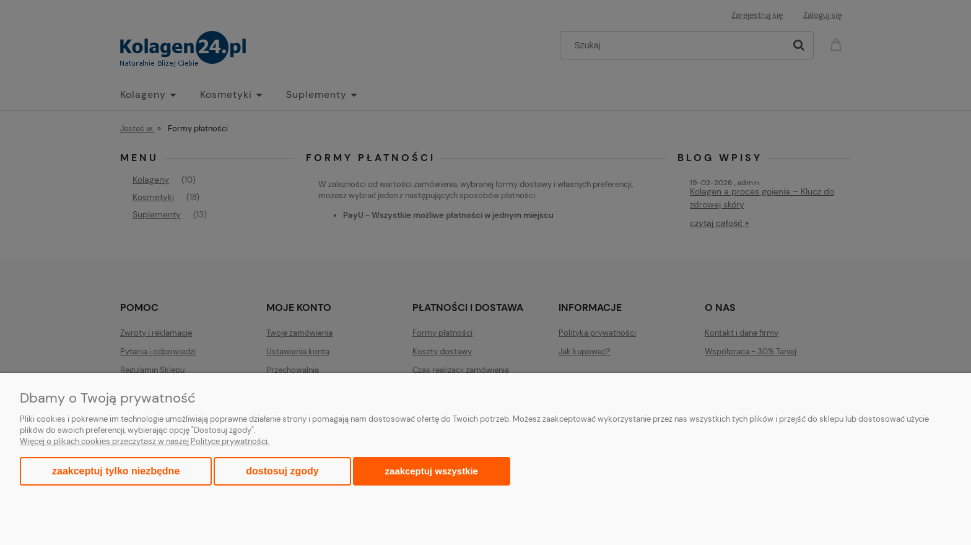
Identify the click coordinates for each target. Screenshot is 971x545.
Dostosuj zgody (282, 471)
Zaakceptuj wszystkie (431, 471)
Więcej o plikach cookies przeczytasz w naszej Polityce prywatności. (144, 441)
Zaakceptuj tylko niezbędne (116, 471)
